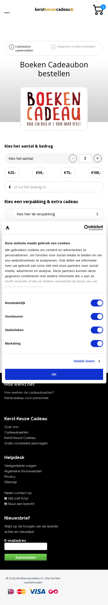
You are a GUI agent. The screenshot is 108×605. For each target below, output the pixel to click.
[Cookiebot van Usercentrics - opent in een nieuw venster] (84, 228)
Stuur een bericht (21, 504)
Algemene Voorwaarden (23, 471)
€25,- (12, 172)
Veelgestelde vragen (20, 466)
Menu (7, 13)
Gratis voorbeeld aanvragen (26, 443)
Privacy (9, 477)
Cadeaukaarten (16, 432)
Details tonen (84, 361)
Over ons (11, 427)
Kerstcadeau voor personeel (26, 398)
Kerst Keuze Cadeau (20, 438)
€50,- (40, 172)
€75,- (68, 172)
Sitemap (10, 482)
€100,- (96, 172)
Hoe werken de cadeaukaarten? (29, 392)
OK (54, 374)
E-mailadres (16, 541)
